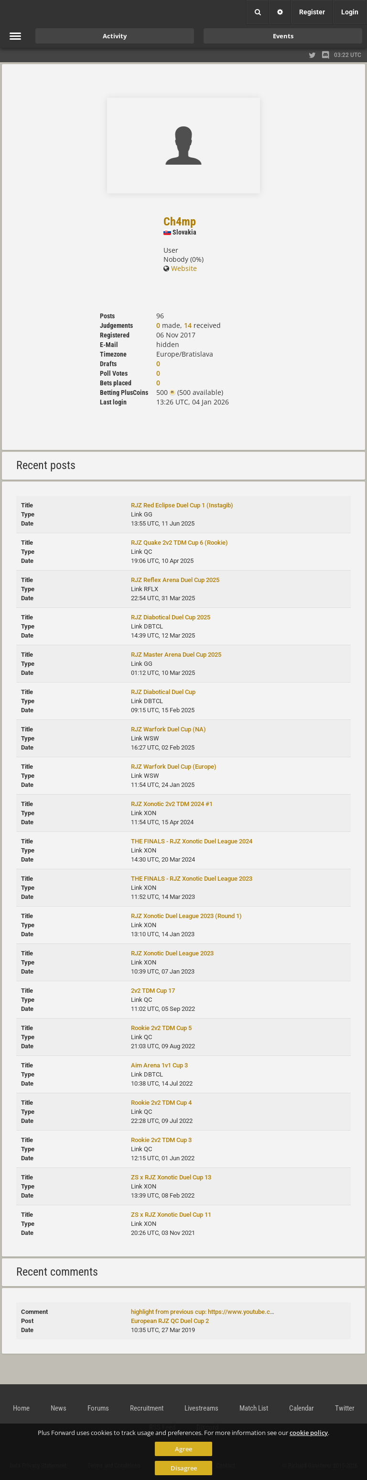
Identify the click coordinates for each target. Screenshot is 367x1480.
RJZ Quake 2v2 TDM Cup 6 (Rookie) (179, 542)
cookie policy (309, 1432)
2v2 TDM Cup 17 (153, 990)
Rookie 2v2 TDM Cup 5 (161, 1028)
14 (188, 325)
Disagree (184, 1468)
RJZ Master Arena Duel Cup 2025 (176, 654)
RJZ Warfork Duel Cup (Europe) (173, 766)
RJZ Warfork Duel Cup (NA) (168, 729)
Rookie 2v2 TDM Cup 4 (161, 1102)
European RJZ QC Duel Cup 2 (170, 1320)
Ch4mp (179, 221)
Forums (98, 1408)
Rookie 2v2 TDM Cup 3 (161, 1140)
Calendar (301, 1408)
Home (21, 1408)
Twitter (345, 1408)
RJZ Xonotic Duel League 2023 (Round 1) (186, 915)
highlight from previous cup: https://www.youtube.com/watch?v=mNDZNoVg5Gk (240, 1311)
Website (180, 268)
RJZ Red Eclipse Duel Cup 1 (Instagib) (182, 505)
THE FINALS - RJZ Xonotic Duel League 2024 (191, 841)
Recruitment (146, 1408)
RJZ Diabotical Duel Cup (163, 691)
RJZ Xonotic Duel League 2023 (172, 953)
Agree (183, 1449)
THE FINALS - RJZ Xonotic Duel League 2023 (191, 878)
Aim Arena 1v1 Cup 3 (159, 1065)
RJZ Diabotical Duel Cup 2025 (170, 617)
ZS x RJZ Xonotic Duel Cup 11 (171, 1214)
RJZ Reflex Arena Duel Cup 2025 (175, 579)
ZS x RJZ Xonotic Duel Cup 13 (171, 1177)
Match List (253, 1408)
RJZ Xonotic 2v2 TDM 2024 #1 (172, 803)
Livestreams (201, 1408)
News (58, 1408)
